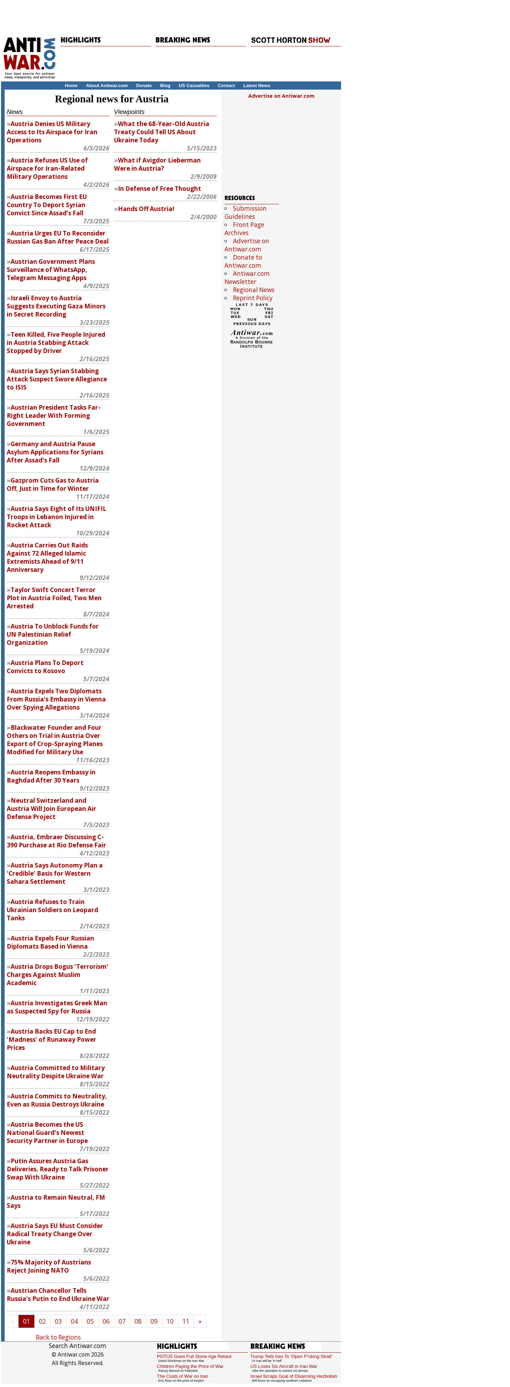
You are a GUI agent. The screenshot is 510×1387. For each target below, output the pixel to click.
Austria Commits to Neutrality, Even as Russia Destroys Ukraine (57, 1100)
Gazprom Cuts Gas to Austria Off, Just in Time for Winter (53, 484)
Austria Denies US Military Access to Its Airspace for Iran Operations (52, 132)
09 (154, 1321)
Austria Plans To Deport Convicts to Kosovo (45, 667)
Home (71, 85)
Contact (226, 85)
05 (90, 1321)
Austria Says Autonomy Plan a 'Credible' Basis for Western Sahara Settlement (55, 873)
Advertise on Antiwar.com (281, 95)
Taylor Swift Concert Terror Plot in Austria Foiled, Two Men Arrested (54, 598)
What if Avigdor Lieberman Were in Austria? (157, 164)
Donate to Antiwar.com (243, 261)
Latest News (256, 85)
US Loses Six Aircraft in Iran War (283, 1366)
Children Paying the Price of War (190, 1366)
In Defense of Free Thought (159, 188)
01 (26, 1321)
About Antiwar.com (107, 85)
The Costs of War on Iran (182, 1376)
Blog (165, 85)
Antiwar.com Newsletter (247, 277)
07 (122, 1321)
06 (106, 1321)
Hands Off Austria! (146, 209)
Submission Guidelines (246, 212)
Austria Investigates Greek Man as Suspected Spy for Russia (57, 1007)
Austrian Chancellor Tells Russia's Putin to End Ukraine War (58, 1294)
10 (170, 1321)
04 (74, 1321)
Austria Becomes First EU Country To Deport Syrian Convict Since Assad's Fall (47, 205)
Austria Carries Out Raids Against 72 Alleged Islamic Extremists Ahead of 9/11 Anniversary (47, 557)
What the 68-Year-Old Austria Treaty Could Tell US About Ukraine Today (161, 132)
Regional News (253, 290)
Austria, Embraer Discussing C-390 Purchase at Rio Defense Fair (56, 841)
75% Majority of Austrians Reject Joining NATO (49, 1266)
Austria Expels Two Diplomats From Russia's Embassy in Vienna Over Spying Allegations (56, 699)
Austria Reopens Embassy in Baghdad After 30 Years (51, 776)
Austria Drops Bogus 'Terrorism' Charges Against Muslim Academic (57, 974)
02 (42, 1321)
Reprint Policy (253, 298)
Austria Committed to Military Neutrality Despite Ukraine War (56, 1072)
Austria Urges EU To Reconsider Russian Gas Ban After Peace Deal (58, 237)
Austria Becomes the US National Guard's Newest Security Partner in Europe (47, 1132)
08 (138, 1321)
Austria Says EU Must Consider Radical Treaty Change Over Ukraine (55, 1234)
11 (185, 1321)
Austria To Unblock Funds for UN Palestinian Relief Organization (53, 634)
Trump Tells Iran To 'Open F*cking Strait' (291, 1356)
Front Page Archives (244, 229)
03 (58, 1321)
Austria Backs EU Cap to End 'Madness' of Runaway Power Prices (51, 1039)
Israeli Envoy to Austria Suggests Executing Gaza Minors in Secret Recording (56, 306)
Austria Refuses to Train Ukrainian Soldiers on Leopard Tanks (52, 910)
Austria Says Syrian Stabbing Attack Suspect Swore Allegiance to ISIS (57, 379)
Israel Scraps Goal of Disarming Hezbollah (293, 1376)
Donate (144, 85)
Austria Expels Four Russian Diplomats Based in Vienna (50, 942)
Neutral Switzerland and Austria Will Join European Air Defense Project (51, 808)
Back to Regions (58, 1337)
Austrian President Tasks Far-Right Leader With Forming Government (54, 415)
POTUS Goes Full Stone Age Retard (194, 1356)
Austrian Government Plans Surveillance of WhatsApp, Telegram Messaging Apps (51, 269)
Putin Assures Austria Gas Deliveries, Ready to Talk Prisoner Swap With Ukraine (58, 1169)
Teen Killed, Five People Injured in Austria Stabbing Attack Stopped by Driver (56, 342)
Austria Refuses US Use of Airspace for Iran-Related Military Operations (47, 168)
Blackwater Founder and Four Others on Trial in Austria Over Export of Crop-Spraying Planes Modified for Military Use (55, 739)
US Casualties (194, 85)
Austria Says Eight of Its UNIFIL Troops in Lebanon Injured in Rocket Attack (56, 517)
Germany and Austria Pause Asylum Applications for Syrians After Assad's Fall (55, 452)
